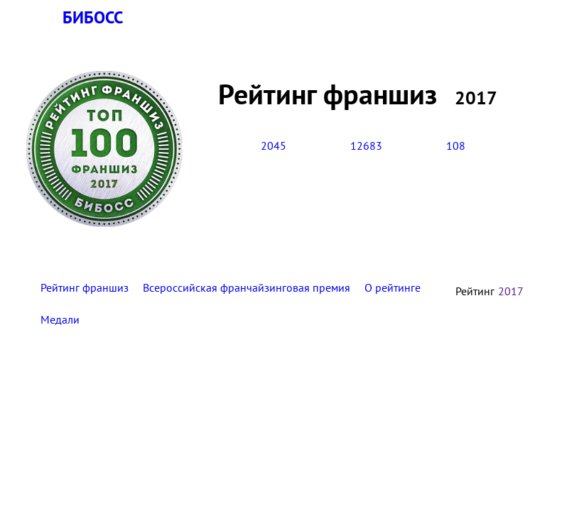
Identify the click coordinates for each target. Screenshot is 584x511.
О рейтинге (392, 287)
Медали (60, 319)
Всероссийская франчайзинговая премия (246, 287)
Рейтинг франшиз (84, 287)
